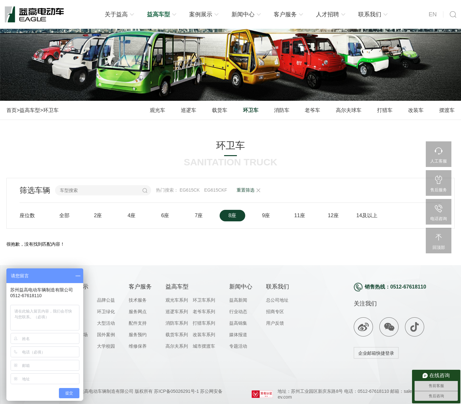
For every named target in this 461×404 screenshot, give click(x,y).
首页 (11, 110)
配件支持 (138, 323)
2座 (98, 215)
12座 (333, 215)
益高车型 (158, 14)
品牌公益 (106, 300)
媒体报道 (238, 334)
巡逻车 (188, 110)
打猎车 (384, 110)
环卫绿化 (106, 311)
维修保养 (138, 346)
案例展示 (200, 14)
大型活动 (106, 323)
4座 (132, 215)
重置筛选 (246, 190)
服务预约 (138, 334)
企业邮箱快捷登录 (376, 353)
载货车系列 (177, 334)
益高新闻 (238, 300)
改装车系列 (204, 334)
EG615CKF (215, 190)
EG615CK (190, 190)
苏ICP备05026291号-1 (176, 391)
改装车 (416, 110)
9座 (266, 215)
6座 (165, 215)
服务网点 (138, 311)
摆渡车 (447, 110)
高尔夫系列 (177, 346)
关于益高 (116, 14)
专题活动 (238, 346)
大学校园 (106, 346)
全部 (64, 215)
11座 (299, 215)
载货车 (219, 110)
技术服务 (138, 300)
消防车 (281, 110)
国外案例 (106, 334)
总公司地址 (277, 300)
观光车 (157, 110)
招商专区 (275, 311)
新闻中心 (243, 14)
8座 (233, 215)
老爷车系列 (204, 311)
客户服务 (285, 14)
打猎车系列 (204, 323)
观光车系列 (177, 300)
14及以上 (366, 215)
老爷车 (312, 110)
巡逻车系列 (177, 311)
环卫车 (51, 110)
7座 (199, 215)
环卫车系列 (204, 300)
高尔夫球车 (348, 110)
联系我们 (369, 14)
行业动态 (238, 311)
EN (433, 14)
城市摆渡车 (204, 346)
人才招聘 (327, 14)
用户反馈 (275, 323)
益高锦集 (238, 323)
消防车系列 (177, 323)
